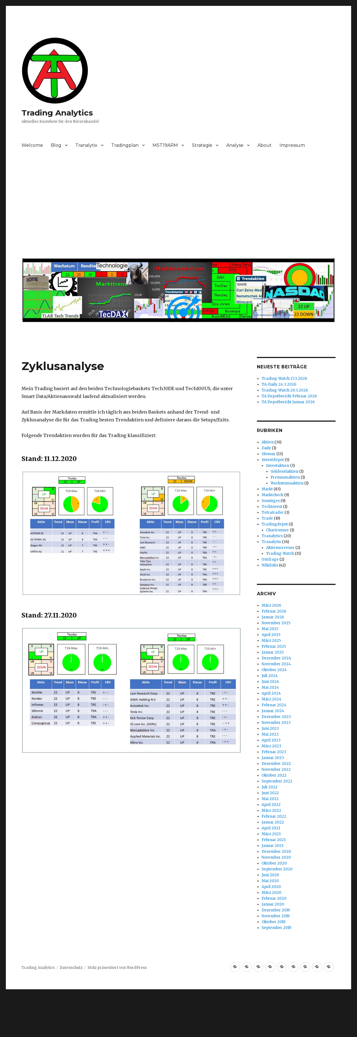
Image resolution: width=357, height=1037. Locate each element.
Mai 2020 (270, 880)
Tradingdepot (275, 524)
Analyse (234, 145)
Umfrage (270, 559)
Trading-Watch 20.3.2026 (285, 390)
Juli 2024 (270, 675)
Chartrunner (277, 530)
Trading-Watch (280, 553)
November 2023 (276, 722)
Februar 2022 (274, 816)
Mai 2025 (270, 628)
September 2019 (276, 927)
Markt (267, 489)
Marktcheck (272, 495)
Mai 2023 (270, 734)
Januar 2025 (273, 652)
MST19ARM (165, 145)
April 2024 (271, 693)
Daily (266, 448)
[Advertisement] (179, 206)
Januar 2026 (273, 617)
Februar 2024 (274, 705)
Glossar (269, 454)
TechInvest (272, 506)
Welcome (32, 145)
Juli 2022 (270, 787)
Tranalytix (86, 145)
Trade (267, 518)
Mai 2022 (270, 798)
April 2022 (271, 804)
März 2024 (271, 699)
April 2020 (271, 886)
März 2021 (271, 834)
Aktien (268, 442)
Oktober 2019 (273, 922)
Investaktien (277, 465)
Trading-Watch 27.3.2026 (284, 378)
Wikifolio (270, 565)
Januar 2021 (272, 845)
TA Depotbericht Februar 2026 (289, 396)
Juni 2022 (270, 793)
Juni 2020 (270, 875)
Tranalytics (272, 536)
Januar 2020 (273, 904)
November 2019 (276, 916)
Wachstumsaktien (287, 483)
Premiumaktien (285, 477)
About (264, 145)
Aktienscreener (280, 547)
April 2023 (271, 740)
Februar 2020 (274, 898)
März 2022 (271, 810)
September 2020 (277, 869)
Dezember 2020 (276, 851)
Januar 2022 (273, 822)
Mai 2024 (270, 687)
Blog (56, 145)
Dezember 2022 (276, 763)
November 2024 (276, 664)
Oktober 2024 (274, 670)
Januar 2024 (273, 711)
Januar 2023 (273, 757)
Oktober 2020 (274, 863)
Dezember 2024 (276, 658)
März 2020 (271, 892)
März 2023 (271, 746)
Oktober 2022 (274, 775)
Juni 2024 (270, 681)
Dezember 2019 (276, 910)
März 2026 (271, 605)
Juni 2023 (270, 728)
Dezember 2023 (276, 716)
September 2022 (277, 781)
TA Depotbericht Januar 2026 (288, 402)
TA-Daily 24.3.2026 (279, 384)
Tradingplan (125, 145)
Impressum (292, 145)
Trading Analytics (57, 112)
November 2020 (276, 857)
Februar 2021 (274, 839)
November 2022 (276, 769)
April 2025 (271, 634)
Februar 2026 (274, 611)
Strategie (202, 145)
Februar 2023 (274, 752)
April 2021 (271, 828)
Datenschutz (71, 967)
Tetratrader (273, 512)
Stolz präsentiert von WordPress (117, 967)
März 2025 (271, 640)
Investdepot (273, 459)
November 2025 (276, 623)
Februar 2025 (274, 646)
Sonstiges (271, 500)
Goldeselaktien (284, 471)
